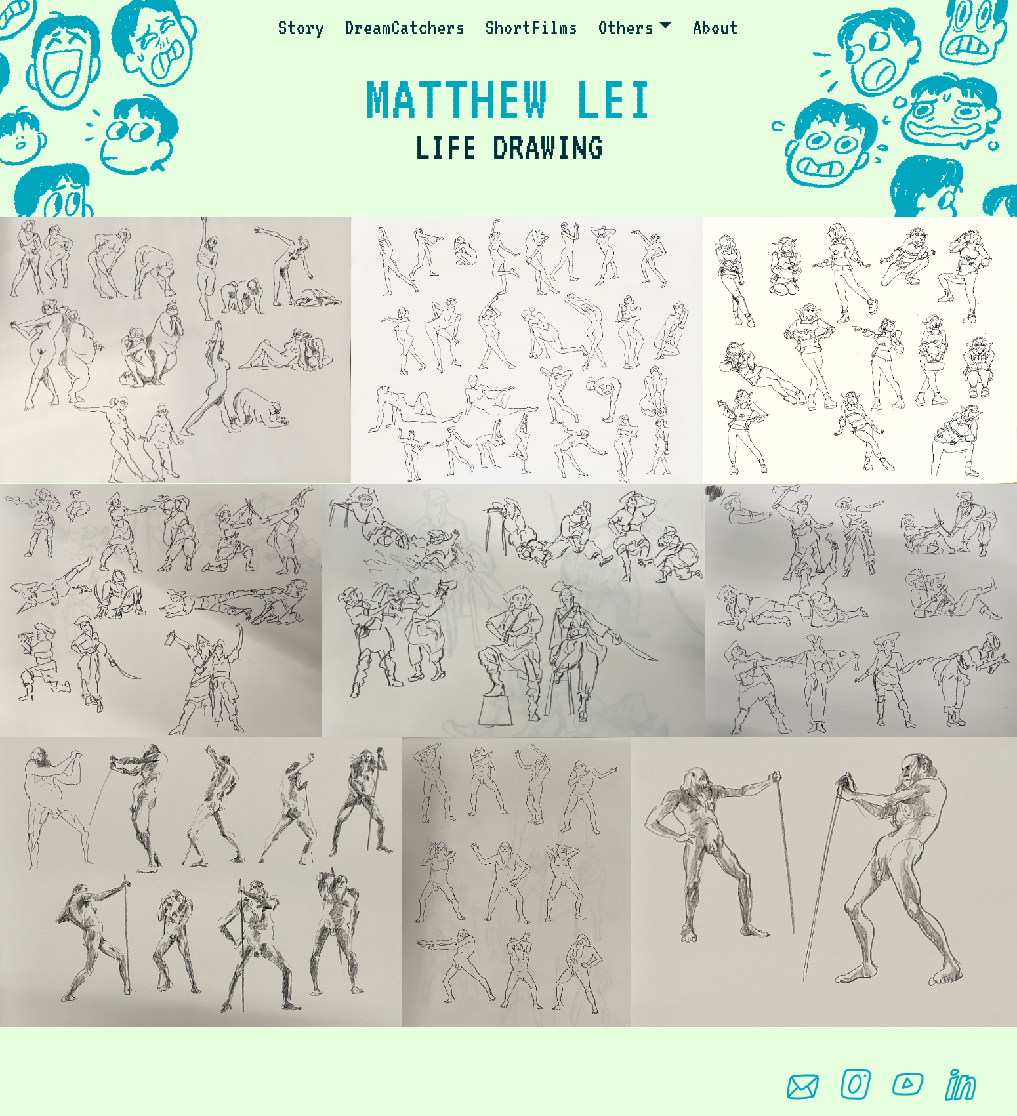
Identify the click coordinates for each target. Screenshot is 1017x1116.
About (716, 27)
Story (301, 27)
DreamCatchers (405, 27)
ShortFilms (531, 27)
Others (626, 27)
